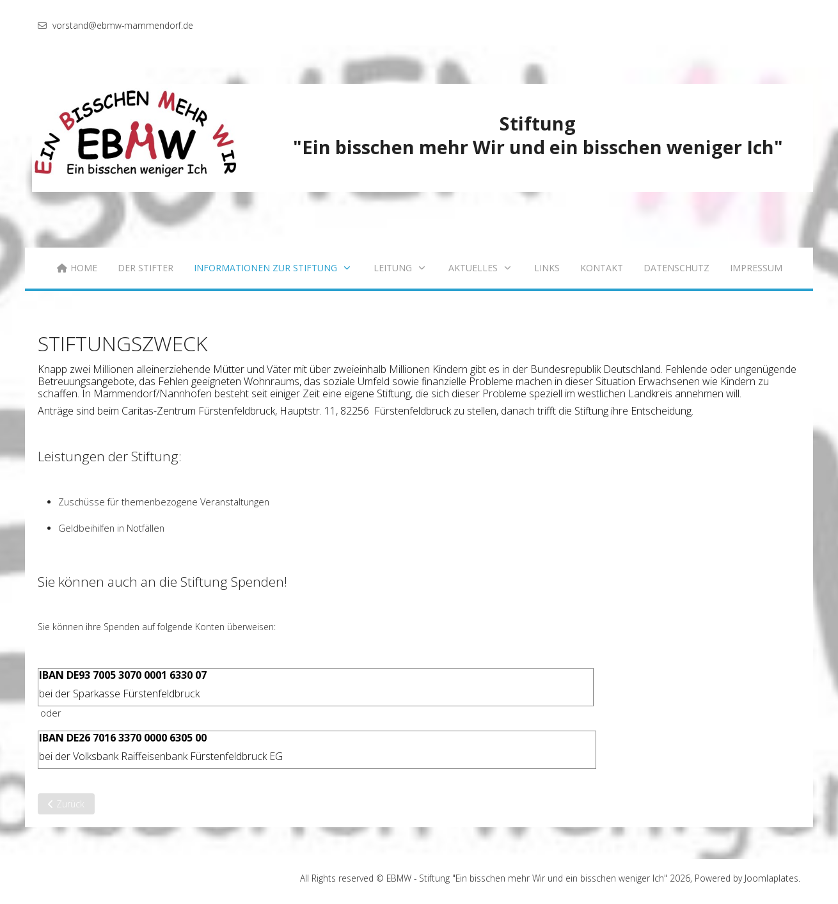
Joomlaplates (771, 878)
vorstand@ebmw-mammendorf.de (122, 25)
